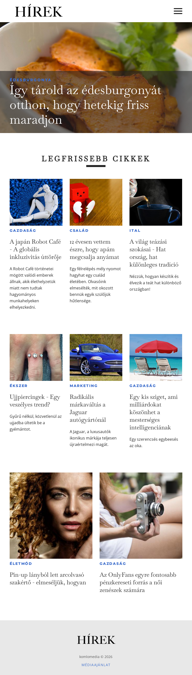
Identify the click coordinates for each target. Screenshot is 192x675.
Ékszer (19, 386)
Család (79, 230)
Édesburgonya (30, 80)
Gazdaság (23, 230)
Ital (134, 230)
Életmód (21, 563)
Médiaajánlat (96, 664)
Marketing (84, 386)
